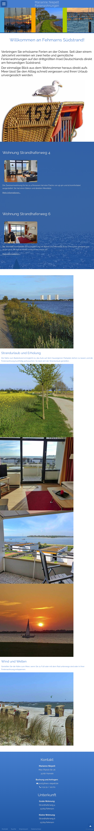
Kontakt (5, 829)
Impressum (23, 829)
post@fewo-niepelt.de (48, 783)
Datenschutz (36, 829)
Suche (13, 829)
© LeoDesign (89, 829)
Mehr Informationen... (11, 193)
